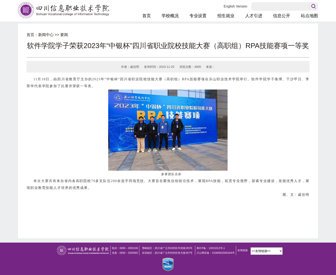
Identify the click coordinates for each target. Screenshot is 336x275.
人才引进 (253, 15)
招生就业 (225, 15)
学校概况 (170, 15)
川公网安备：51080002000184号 (215, 252)
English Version (235, 6)
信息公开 (281, 15)
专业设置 (198, 15)
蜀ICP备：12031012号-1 (210, 248)
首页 (146, 15)
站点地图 (309, 15)
